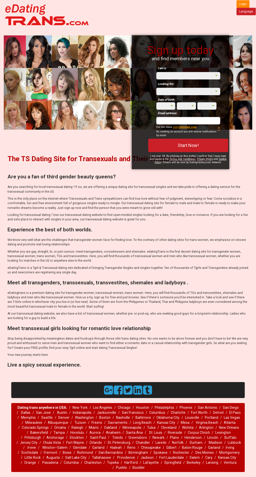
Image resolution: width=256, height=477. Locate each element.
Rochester (181, 453)
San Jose (43, 413)
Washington (84, 418)
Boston (104, 418)
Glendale (80, 448)
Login (243, 4)
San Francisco (133, 413)
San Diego (231, 408)
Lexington (223, 433)
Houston (142, 408)
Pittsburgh (32, 438)
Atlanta (230, 423)
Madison (215, 443)
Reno (131, 448)
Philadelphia (164, 408)
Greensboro (137, 438)
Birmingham (138, 453)
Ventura (230, 463)
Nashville (123, 418)
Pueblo (121, 468)
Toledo (117, 438)
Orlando (96, 443)
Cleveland (168, 428)
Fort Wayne (75, 443)
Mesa (185, 423)
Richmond (85, 453)
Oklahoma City (168, 418)
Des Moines (204, 453)
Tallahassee (101, 458)
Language (246, 11)
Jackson (147, 458)
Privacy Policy (205, 159)
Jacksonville (106, 413)
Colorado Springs (35, 428)
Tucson (80, 423)
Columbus (157, 413)
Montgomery (229, 453)
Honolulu (77, 433)
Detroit (218, 413)
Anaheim (113, 433)
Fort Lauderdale (171, 458)
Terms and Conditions (183, 159)
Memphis (28, 418)
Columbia (71, 463)
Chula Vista (52, 443)
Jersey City (29, 443)
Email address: (167, 113)
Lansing (212, 463)
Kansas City (166, 423)
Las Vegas (232, 418)
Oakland (110, 428)
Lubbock (234, 443)
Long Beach (142, 423)
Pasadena (50, 463)
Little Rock (32, 458)
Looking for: (166, 84)
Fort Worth (199, 413)
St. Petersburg (119, 443)
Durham (195, 443)
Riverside (175, 433)
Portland (211, 418)
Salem (195, 458)
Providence (125, 458)
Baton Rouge (192, 448)
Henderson (193, 438)
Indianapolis (82, 413)
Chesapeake (151, 448)
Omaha (60, 428)
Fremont (50, 453)
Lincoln (212, 438)
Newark (158, 438)
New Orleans (229, 428)
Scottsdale (29, 453)
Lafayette (151, 463)
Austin (61, 413)
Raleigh (77, 428)
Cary (208, 458)
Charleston (93, 463)
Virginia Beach (206, 423)
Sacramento (118, 423)
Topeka (113, 463)
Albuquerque (58, 423)
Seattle (47, 418)
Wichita (188, 428)
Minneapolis (132, 428)
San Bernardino (110, 453)
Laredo (161, 443)
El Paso (235, 413)
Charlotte (178, 413)
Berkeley (193, 463)
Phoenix (186, 408)
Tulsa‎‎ (151, 428)
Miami (93, 428)
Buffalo (230, 438)
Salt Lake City (75, 458)
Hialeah (116, 448)
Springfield (172, 463)
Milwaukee (33, 423)
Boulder (138, 468)
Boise (67, 453)
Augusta (53, 458)
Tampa (59, 433)
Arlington (206, 428)
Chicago (124, 408)
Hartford (131, 463)
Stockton (77, 438)
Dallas (25, 413)
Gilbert (171, 448)
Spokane (161, 453)
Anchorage (55, 438)
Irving (230, 448)
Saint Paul (98, 438)
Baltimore (143, 418)
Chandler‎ (143, 443)
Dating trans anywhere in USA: (42, 408)
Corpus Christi (199, 433)
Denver (64, 418)
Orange (30, 463)
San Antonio (207, 408)
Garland (98, 448)
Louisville (192, 418)
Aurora (95, 433)
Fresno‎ (97, 423)
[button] (22, 82)
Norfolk (178, 443)
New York (80, 408)
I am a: (162, 68)
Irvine (31, 448)
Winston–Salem (55, 448)
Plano (174, 438)
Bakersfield (39, 433)
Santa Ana (134, 433)
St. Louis (155, 433)
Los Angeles (102, 408)
